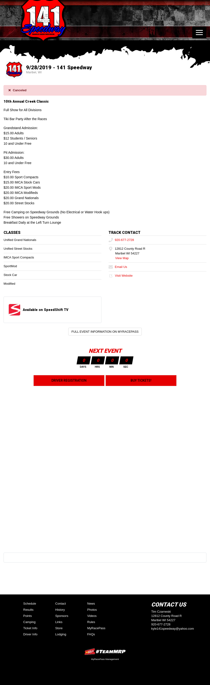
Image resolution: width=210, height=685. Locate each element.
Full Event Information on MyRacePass (104, 331)
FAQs (91, 634)
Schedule (29, 603)
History (60, 609)
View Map (122, 258)
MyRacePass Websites (105, 651)
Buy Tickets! (141, 380)
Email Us (118, 267)
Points (27, 616)
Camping (29, 622)
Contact (60, 603)
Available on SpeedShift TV (45, 310)
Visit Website (120, 275)
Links (58, 622)
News (91, 603)
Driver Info (30, 634)
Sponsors (61, 616)
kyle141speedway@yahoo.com (172, 628)
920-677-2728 (121, 240)
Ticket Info (30, 628)
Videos (92, 616)
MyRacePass (96, 628)
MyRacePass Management (105, 659)
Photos (92, 609)
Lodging (60, 634)
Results (28, 609)
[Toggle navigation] (199, 32)
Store (59, 628)
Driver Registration (69, 380)
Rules (91, 622)
